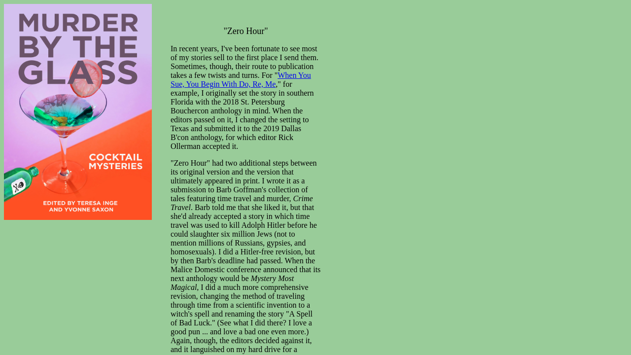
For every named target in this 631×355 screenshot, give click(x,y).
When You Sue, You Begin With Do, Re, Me (241, 79)
